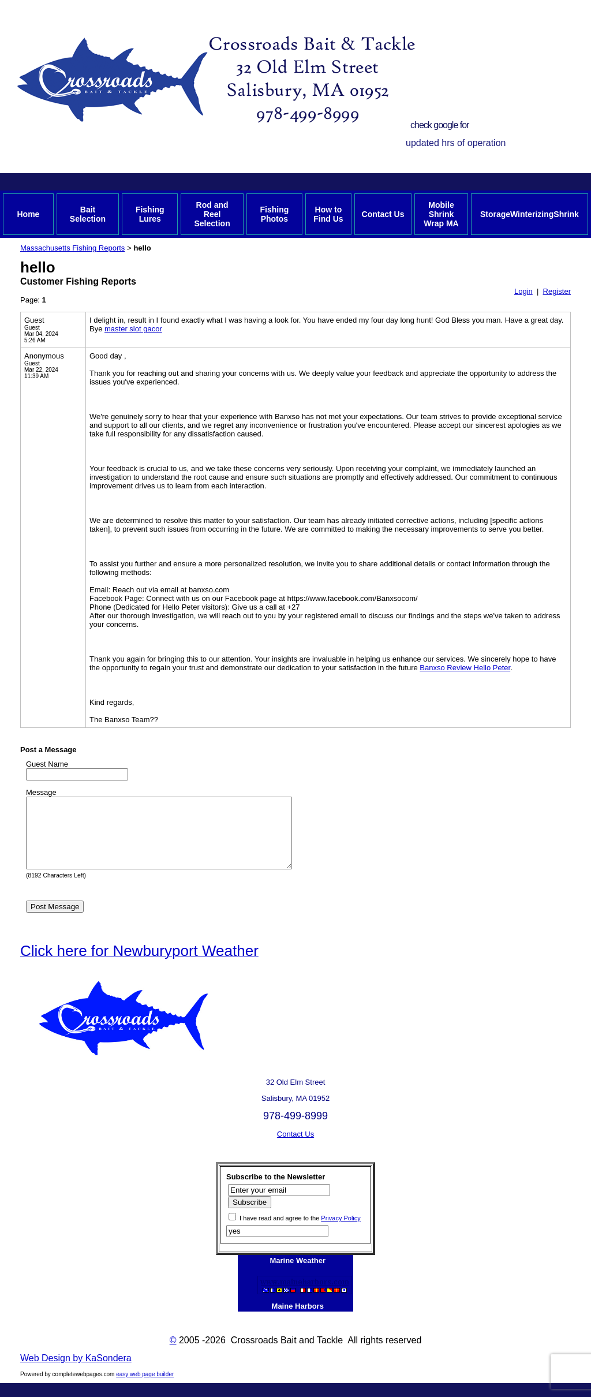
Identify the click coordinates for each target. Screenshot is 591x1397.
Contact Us (383, 214)
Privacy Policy (340, 1231)
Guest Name (47, 764)
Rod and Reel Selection (212, 214)
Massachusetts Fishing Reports (72, 248)
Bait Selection (88, 214)
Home (28, 214)
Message (41, 792)
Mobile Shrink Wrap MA (441, 214)
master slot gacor (133, 328)
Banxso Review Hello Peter (465, 667)
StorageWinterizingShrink (529, 214)
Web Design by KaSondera (76, 1372)
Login (523, 291)
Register (557, 291)
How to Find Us (328, 214)
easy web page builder (145, 1388)
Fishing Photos (274, 214)
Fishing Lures (150, 214)
